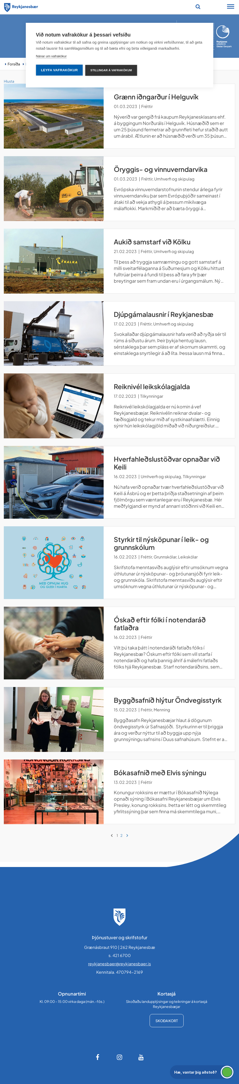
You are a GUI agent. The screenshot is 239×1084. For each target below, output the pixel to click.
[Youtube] (141, 1057)
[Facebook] (98, 1057)
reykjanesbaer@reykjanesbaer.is (119, 963)
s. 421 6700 (119, 955)
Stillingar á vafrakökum (111, 70)
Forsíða (14, 64)
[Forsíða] (21, 6)
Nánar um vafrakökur (51, 56)
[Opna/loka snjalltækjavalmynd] (230, 7)
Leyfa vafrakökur (59, 70)
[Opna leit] (198, 6)
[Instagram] (119, 1057)
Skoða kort (166, 1020)
